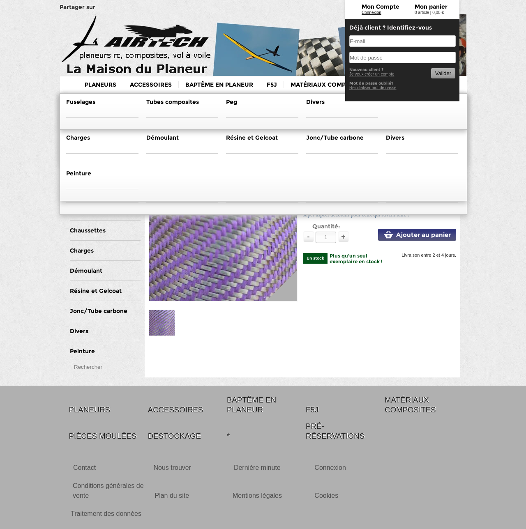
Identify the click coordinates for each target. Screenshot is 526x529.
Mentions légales (257, 495)
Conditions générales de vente (108, 490)
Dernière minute (257, 467)
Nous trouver (172, 467)
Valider (443, 73)
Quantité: (326, 226)
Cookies (326, 495)
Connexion (371, 12)
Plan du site (172, 495)
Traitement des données (106, 513)
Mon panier (431, 6)
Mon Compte (380, 6)
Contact (84, 467)
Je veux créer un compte (371, 74)
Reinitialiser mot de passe (373, 87)
